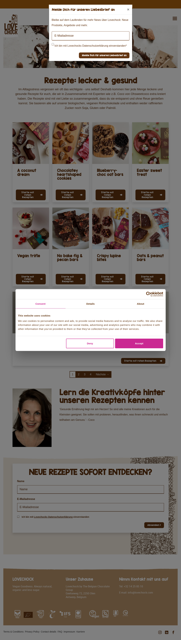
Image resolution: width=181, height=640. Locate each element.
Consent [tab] (40, 303)
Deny (90, 343)
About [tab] (140, 303)
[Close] (128, 9)
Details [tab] (90, 303)
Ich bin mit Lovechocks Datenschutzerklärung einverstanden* (91, 45)
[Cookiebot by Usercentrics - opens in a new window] (148, 294)
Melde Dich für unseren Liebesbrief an (104, 55)
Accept (139, 343)
